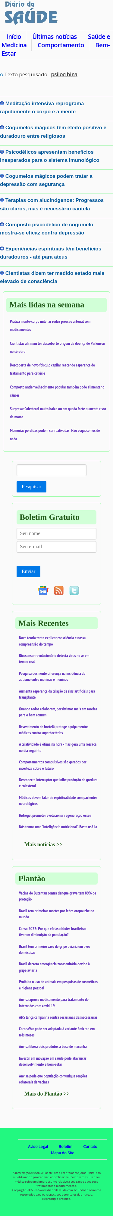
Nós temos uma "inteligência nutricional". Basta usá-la (58, 826)
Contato (90, 1146)
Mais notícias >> (43, 844)
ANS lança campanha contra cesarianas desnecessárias (58, 1017)
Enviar (28, 571)
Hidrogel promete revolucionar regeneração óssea (55, 815)
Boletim (65, 1146)
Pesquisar (31, 486)
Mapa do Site (62, 1153)
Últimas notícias (54, 37)
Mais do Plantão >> (47, 1094)
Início (13, 37)
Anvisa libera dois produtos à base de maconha (53, 1046)
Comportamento (61, 45)
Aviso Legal (38, 1146)
